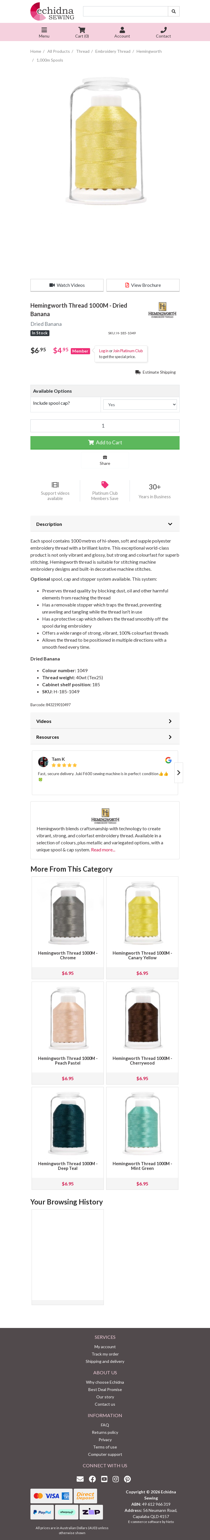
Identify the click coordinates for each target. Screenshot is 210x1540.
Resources (47, 737)
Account (122, 33)
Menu (44, 33)
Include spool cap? (51, 403)
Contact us (105, 1404)
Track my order (105, 1353)
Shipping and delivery (105, 1361)
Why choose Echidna (105, 1382)
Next (178, 773)
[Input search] (125, 11)
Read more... (103, 849)
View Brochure (143, 285)
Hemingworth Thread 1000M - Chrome (68, 955)
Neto (170, 1522)
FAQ (105, 1424)
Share (105, 460)
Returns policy (105, 1432)
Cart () (82, 33)
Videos (43, 721)
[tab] (105, 523)
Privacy (105, 1439)
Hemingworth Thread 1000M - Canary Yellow (142, 955)
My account (105, 1346)
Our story (105, 1396)
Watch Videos (67, 285)
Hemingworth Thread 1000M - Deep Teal (68, 1166)
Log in (104, 350)
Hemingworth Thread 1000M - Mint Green (142, 1166)
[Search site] (174, 11)
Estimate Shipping (155, 372)
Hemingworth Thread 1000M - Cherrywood (142, 1060)
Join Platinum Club (128, 350)
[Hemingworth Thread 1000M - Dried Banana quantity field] (105, 425)
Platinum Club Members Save (104, 496)
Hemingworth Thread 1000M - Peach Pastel (68, 1060)
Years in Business (155, 496)
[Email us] (82, 1479)
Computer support (105, 1454)
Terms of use (105, 1446)
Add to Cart (105, 442)
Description (49, 524)
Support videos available (55, 496)
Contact (163, 33)
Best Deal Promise (105, 1389)
